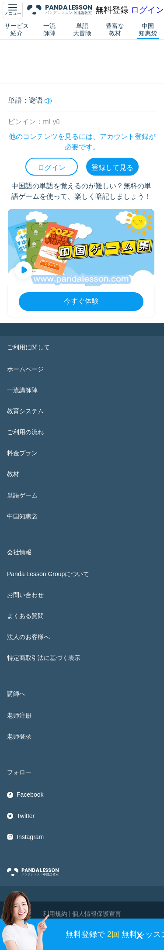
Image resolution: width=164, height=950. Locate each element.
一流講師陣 (22, 390)
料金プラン (22, 452)
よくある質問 (25, 615)
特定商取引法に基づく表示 (43, 657)
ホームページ (25, 369)
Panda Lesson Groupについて (48, 573)
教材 (13, 473)
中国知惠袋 (148, 29)
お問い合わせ (25, 594)
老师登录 (19, 736)
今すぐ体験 (81, 301)
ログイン (147, 9)
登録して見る (112, 167)
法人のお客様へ (28, 636)
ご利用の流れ (25, 431)
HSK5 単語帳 (49, 45)
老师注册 (19, 715)
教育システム (25, 411)
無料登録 (112, 9)
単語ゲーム (22, 495)
